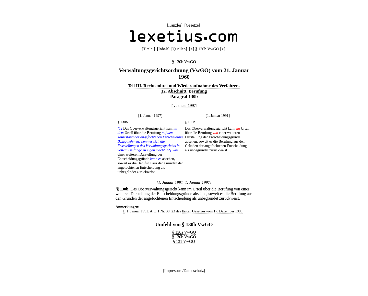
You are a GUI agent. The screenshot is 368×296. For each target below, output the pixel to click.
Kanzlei (174, 25)
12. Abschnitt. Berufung (184, 91)
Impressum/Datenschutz (184, 270)
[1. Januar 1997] (184, 105)
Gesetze (192, 25)
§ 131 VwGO (184, 241)
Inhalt (163, 49)
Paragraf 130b (184, 96)
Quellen (179, 49)
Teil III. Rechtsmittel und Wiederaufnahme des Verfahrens (184, 85)
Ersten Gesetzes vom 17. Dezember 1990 (212, 211)
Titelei (148, 49)
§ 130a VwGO (184, 232)
